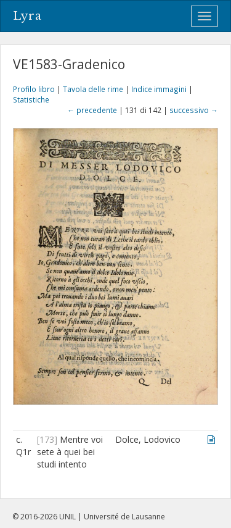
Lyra (27, 16)
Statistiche (31, 99)
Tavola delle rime (93, 89)
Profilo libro (34, 89)
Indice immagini (159, 89)
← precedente (92, 110)
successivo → (193, 110)
